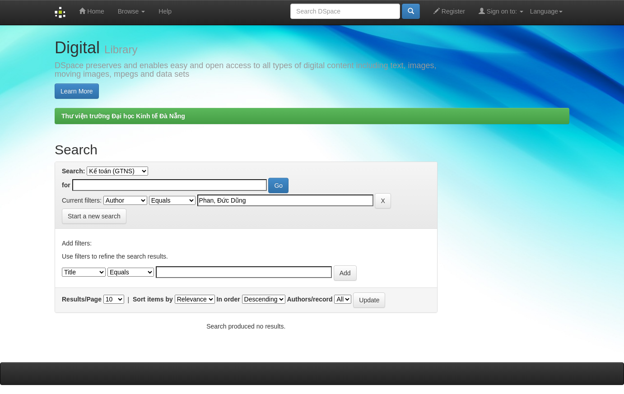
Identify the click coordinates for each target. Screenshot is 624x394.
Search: (73, 171)
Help (165, 11)
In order (228, 299)
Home (91, 11)
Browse (131, 11)
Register (449, 11)
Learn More (77, 91)
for (66, 185)
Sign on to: (501, 11)
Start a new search (94, 216)
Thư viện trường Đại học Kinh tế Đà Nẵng (123, 116)
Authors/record (309, 299)
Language (546, 11)
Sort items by (153, 299)
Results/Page (82, 299)
